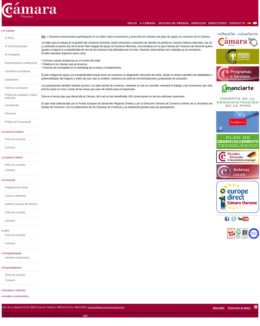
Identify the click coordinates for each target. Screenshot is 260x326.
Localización (12, 105)
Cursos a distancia (15, 195)
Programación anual (16, 187)
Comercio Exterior (13, 131)
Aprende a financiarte (17, 257)
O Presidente (12, 54)
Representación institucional (21, 62)
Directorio (10, 113)
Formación (8, 180)
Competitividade (12, 253)
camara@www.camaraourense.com (105, 307)
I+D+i (5, 230)
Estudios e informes (14, 290)
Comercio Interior (12, 157)
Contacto (10, 147)
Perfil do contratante (16, 87)
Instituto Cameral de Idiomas (21, 204)
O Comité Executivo (16, 46)
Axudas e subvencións (15, 296)
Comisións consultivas (17, 71)
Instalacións (11, 79)
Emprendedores (11, 267)
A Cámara (8, 30)
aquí (85, 315)
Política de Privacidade (18, 121)
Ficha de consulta (15, 139)
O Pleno (9, 38)
